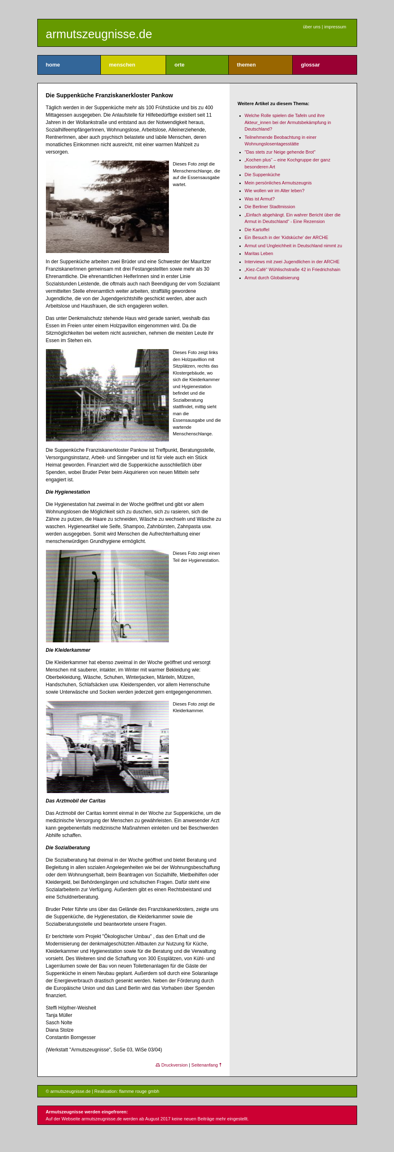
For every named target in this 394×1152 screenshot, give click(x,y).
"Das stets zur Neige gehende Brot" (280, 151)
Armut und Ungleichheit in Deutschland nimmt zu (293, 245)
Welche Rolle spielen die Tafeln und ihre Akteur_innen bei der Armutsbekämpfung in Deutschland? (288, 122)
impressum (335, 26)
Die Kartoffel (257, 229)
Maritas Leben (259, 253)
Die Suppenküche (262, 174)
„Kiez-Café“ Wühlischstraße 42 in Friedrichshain (293, 269)
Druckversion (171, 1064)
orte (179, 65)
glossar (310, 65)
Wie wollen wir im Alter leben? (275, 190)
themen (246, 65)
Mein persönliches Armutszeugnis (278, 182)
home (53, 65)
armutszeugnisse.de (99, 34)
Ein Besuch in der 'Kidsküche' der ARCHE (286, 237)
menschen (122, 65)
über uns (312, 26)
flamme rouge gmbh (139, 1091)
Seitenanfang (206, 1064)
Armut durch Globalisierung (272, 277)
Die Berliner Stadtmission (270, 206)
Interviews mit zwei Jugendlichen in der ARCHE (292, 261)
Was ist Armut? (260, 198)
